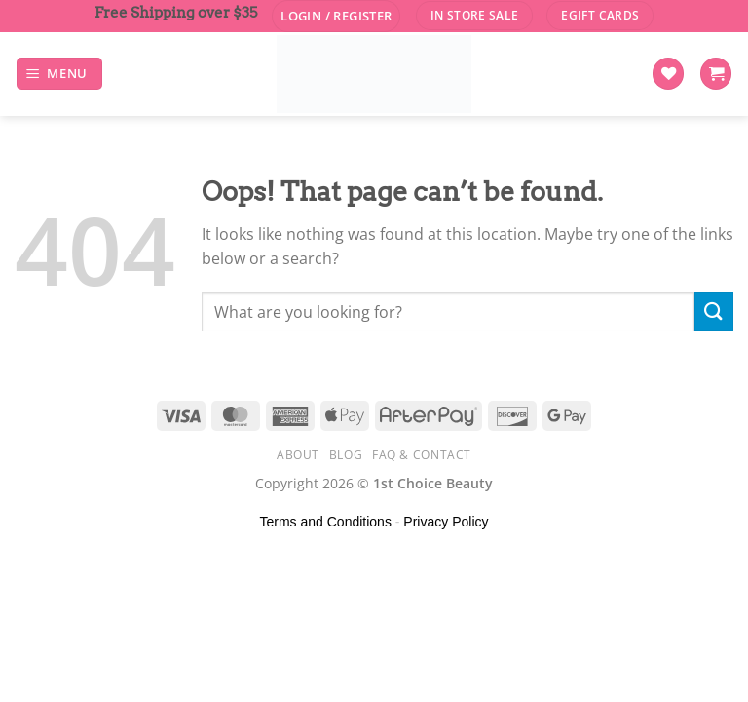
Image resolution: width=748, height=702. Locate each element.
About (298, 455)
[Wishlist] (668, 74)
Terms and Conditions (326, 521)
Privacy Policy (445, 521)
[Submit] (713, 311)
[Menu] (60, 74)
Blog (345, 455)
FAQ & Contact (421, 455)
